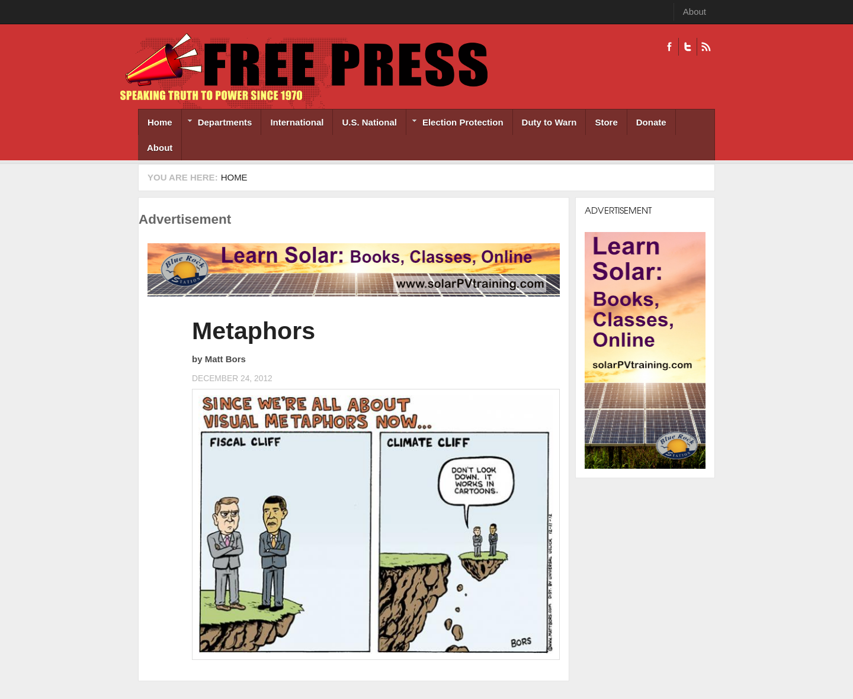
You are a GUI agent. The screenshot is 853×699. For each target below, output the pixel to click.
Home (159, 122)
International (296, 122)
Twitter (687, 47)
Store (606, 122)
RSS (706, 47)
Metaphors (253, 330)
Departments (217, 123)
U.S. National (369, 122)
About (694, 12)
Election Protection (455, 123)
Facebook (669, 47)
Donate (651, 122)
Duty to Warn (549, 122)
